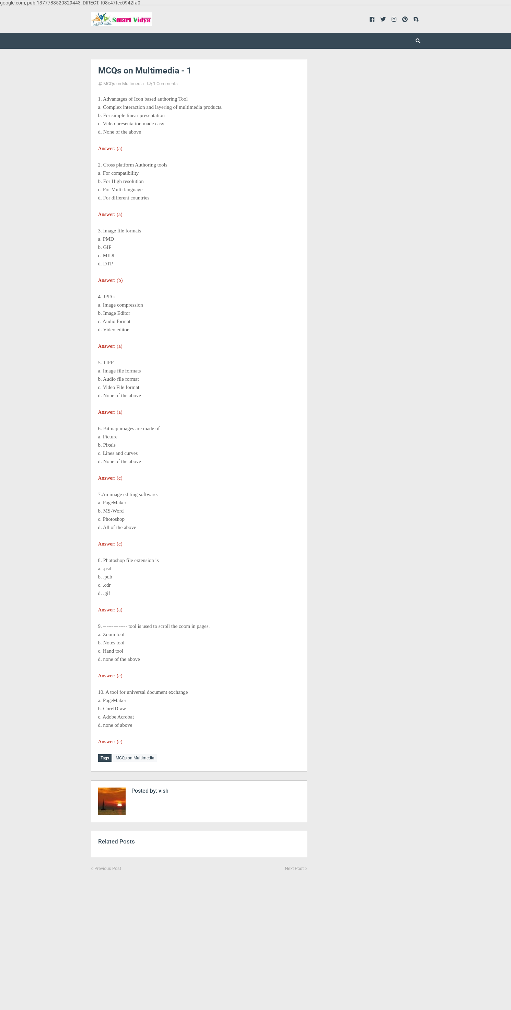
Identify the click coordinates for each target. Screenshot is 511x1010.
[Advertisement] (199, 935)
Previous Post (107, 867)
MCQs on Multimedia (123, 83)
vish (163, 790)
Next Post (294, 867)
